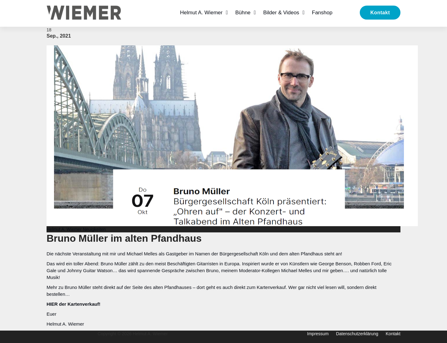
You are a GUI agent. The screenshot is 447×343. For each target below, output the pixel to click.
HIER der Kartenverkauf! (73, 304)
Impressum (317, 333)
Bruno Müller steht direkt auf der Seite (104, 287)
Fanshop (322, 13)
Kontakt (380, 12)
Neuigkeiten (94, 229)
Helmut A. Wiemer (201, 13)
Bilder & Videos (281, 13)
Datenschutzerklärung (357, 333)
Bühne (243, 13)
